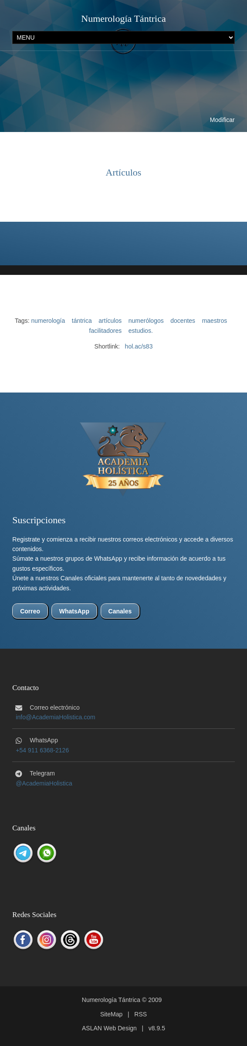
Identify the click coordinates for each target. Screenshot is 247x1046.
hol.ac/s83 (139, 346)
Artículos (124, 172)
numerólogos (146, 320)
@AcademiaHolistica (44, 783)
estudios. (141, 330)
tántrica (82, 320)
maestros (214, 320)
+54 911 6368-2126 (42, 750)
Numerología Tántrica (123, 18)
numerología (48, 320)
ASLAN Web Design (109, 1028)
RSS (140, 1014)
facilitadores (105, 330)
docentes (182, 320)
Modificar (222, 119)
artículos (110, 320)
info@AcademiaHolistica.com (55, 717)
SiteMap (111, 1014)
